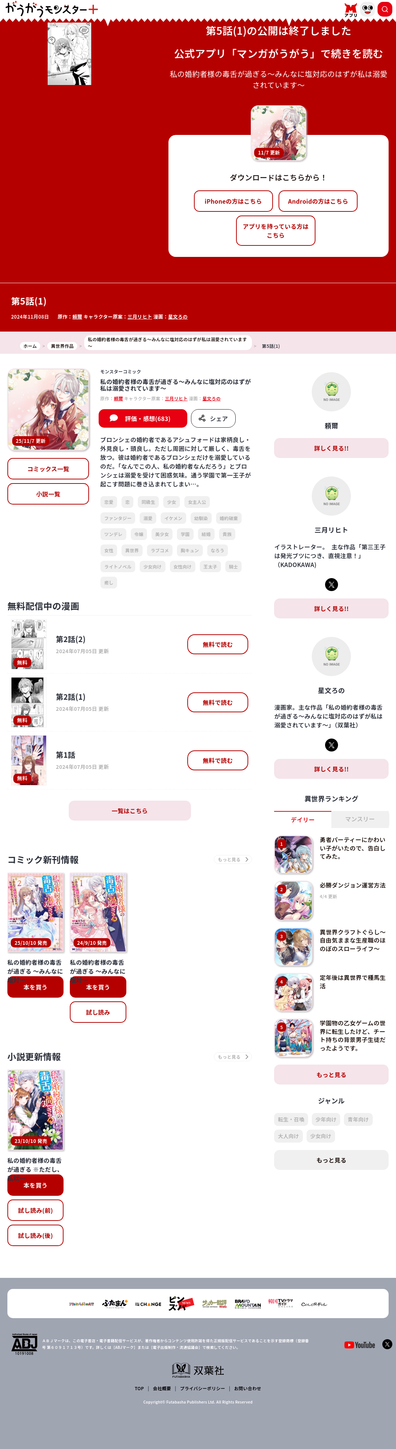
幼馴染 (201, 518)
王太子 (210, 566)
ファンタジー (118, 518)
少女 (171, 502)
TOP (139, 1388)
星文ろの (178, 316)
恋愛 (108, 502)
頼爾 (77, 316)
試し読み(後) (35, 1235)
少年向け (326, 1119)
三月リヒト (139, 316)
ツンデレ (113, 534)
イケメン (173, 518)
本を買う (36, 987)
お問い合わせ (247, 1388)
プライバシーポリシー (202, 1388)
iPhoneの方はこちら (233, 201)
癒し (108, 582)
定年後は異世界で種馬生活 (353, 981)
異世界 (132, 550)
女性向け (183, 566)
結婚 (206, 534)
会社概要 (162, 1388)
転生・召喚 (291, 1119)
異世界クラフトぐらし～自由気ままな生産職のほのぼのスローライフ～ (353, 940)
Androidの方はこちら (318, 201)
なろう (218, 550)
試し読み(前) (35, 1210)
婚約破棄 (229, 518)
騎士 (233, 566)
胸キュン (190, 550)
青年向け (358, 1119)
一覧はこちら (130, 810)
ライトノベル (118, 566)
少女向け (152, 566)
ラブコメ (160, 550)
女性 (108, 550)
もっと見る (331, 1074)
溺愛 (148, 518)
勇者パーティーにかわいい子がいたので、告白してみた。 (353, 848)
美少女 (162, 534)
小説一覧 (48, 493)
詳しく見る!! (331, 448)
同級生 (148, 502)
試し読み (98, 1012)
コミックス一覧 (48, 468)
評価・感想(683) (148, 418)
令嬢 (139, 534)
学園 (185, 534)
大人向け (288, 1136)
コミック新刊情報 (43, 859)
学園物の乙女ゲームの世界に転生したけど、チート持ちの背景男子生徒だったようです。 (353, 1035)
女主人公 (197, 502)
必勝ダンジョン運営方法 (353, 884)
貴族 (227, 534)
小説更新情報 (34, 1057)
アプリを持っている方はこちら (276, 231)
